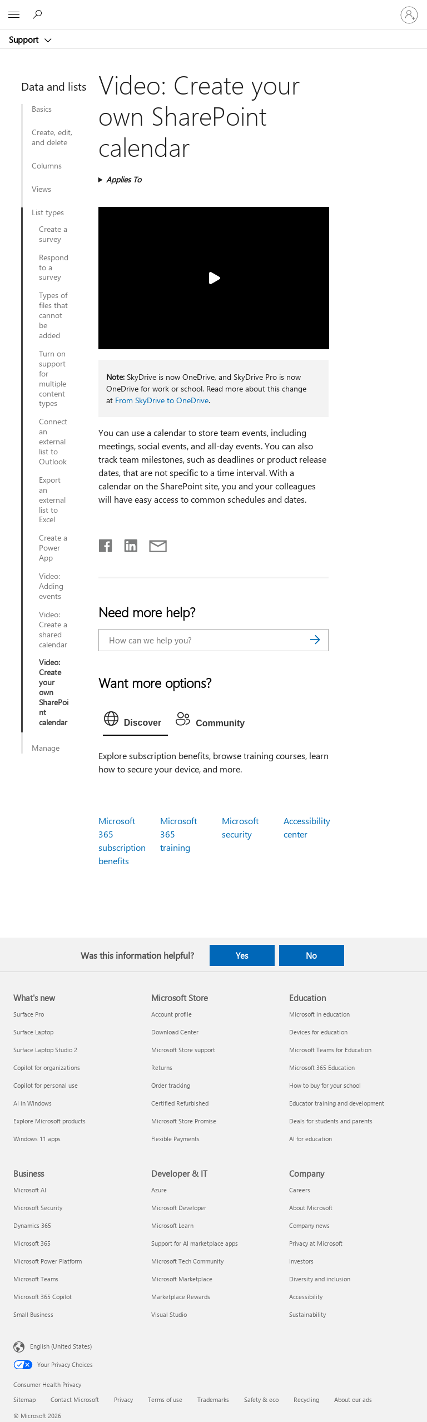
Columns (47, 166)
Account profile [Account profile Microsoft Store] (171, 1014)
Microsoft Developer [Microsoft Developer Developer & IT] (178, 1207)
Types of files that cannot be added (53, 315)
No (311, 955)
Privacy (123, 1399)
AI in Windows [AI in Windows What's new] (32, 1103)
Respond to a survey (53, 267)
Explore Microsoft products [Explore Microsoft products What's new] (49, 1121)
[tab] (135, 721)
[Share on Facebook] (106, 543)
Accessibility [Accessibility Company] (305, 1296)
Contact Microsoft (75, 1399)
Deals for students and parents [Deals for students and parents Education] (331, 1121)
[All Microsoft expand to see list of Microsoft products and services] (14, 15)
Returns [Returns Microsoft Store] (161, 1067)
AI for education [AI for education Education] (310, 1138)
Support (25, 39)
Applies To (123, 179)
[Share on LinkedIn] (126, 543)
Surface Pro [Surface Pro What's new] (28, 1014)
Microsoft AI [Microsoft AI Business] (29, 1190)
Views (41, 189)
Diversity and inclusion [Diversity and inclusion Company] (319, 1279)
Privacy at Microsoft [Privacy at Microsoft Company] (315, 1243)
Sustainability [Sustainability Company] (307, 1314)
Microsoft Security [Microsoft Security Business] (37, 1207)
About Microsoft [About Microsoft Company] (310, 1207)
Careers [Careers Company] (299, 1190)
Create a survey (53, 234)
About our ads (353, 1399)
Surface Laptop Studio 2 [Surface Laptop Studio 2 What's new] (45, 1050)
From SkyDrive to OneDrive (161, 400)
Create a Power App (53, 548)
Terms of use (165, 1399)
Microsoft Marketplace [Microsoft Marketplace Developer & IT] (181, 1279)
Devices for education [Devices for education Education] (318, 1032)
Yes (242, 955)
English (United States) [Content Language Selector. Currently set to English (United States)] (61, 1346)
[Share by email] (153, 543)
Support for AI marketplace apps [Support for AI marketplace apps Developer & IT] (194, 1243)
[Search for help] (38, 14)
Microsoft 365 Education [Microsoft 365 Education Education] (322, 1067)
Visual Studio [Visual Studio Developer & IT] (169, 1314)
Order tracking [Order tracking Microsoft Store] (170, 1085)
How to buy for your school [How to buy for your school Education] (325, 1085)
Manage (45, 748)
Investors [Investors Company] (301, 1261)
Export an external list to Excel (52, 500)
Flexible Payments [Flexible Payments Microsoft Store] (175, 1138)
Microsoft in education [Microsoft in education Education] (319, 1014)
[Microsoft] (213, 8)
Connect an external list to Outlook (53, 442)
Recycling (306, 1399)
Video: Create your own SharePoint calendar (53, 692)
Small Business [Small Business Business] (33, 1314)
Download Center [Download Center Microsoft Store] (174, 1032)
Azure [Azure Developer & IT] (159, 1190)
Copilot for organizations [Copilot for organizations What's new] (46, 1067)
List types (48, 212)
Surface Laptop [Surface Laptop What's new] (33, 1032)
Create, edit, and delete (52, 137)
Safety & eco (261, 1399)
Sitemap (24, 1399)
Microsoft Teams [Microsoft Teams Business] (35, 1279)
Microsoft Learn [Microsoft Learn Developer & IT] (172, 1225)
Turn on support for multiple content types (52, 378)
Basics (42, 109)
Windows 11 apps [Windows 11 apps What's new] (37, 1138)
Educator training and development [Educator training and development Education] (336, 1103)
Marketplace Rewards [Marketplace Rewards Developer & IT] (180, 1296)
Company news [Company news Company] (309, 1225)
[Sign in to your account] (409, 15)
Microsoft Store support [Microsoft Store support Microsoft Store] (183, 1050)
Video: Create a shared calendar (53, 630)
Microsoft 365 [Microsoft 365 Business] (32, 1243)
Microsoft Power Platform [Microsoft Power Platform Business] (47, 1261)
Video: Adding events (51, 586)
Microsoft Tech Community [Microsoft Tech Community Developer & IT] (187, 1261)
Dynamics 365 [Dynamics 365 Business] (32, 1225)
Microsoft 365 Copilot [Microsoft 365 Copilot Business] (42, 1296)
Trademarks (213, 1399)
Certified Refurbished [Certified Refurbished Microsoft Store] (179, 1103)
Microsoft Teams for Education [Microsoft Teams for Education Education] (330, 1050)
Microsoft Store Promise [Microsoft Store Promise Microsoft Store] (183, 1121)
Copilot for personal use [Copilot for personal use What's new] (45, 1085)
